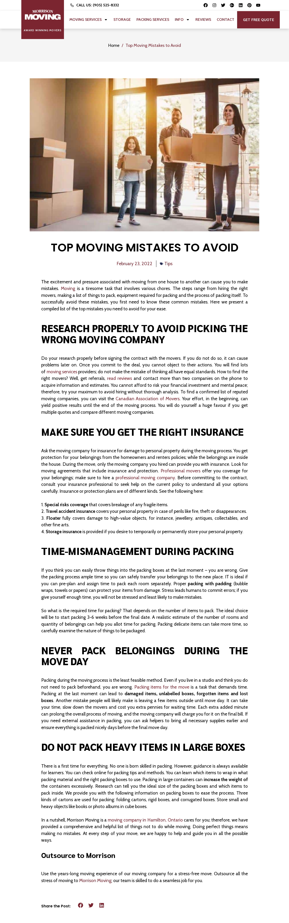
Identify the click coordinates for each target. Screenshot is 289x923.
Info (182, 19)
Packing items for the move (161, 687)
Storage (122, 19)
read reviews (119, 378)
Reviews (203, 19)
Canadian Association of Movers (148, 398)
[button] (258, 19)
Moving (68, 288)
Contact (225, 19)
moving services (62, 371)
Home (113, 45)
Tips (168, 263)
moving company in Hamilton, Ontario (145, 820)
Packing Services (152, 19)
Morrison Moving (95, 880)
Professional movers (179, 471)
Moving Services (88, 19)
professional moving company (145, 477)
